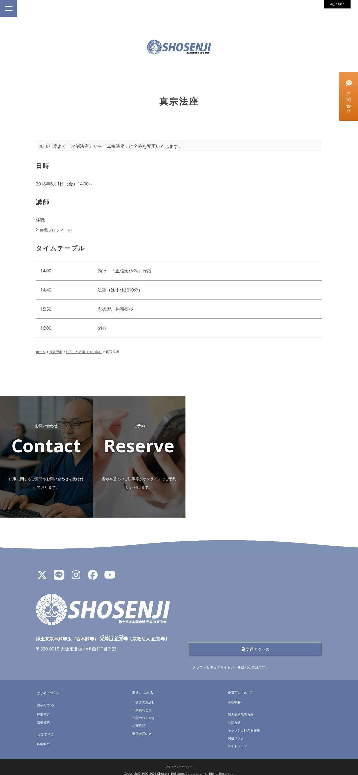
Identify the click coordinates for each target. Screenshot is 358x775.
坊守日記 (139, 719)
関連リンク (236, 731)
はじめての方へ (49, 686)
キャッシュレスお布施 (245, 723)
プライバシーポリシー (179, 760)
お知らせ (235, 715)
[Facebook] (93, 569)
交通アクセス (255, 642)
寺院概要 (235, 695)
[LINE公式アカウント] (59, 569)
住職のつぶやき (144, 711)
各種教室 (44, 737)
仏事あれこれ (142, 703)
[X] (42, 569)
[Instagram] (76, 569)
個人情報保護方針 (242, 707)
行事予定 (44, 707)
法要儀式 (44, 715)
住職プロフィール (58, 230)
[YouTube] (109, 569)
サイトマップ (238, 739)
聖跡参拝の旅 (142, 726)
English (336, 4)
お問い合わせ (348, 96)
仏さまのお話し (144, 695)
